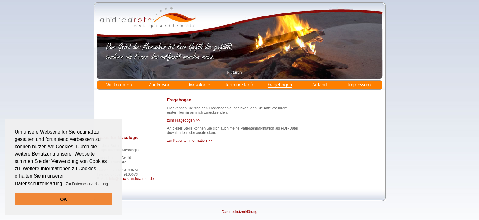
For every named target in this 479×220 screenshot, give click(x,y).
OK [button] (63, 199)
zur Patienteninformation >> (189, 140)
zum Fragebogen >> (183, 120)
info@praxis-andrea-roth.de (131, 179)
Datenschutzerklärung (240, 212)
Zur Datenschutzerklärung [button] (87, 184)
